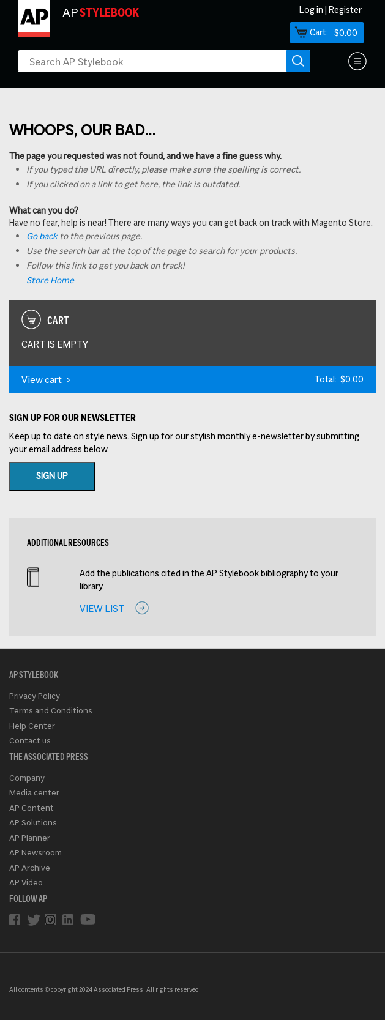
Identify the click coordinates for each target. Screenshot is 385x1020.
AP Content (31, 808)
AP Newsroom (35, 852)
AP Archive (29, 868)
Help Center (32, 726)
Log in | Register (330, 10)
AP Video (26, 882)
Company (27, 778)
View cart (45, 379)
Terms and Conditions (50, 711)
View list (102, 608)
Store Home (50, 280)
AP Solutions (33, 822)
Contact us (30, 740)
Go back (42, 236)
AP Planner (29, 838)
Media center (34, 793)
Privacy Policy (34, 696)
